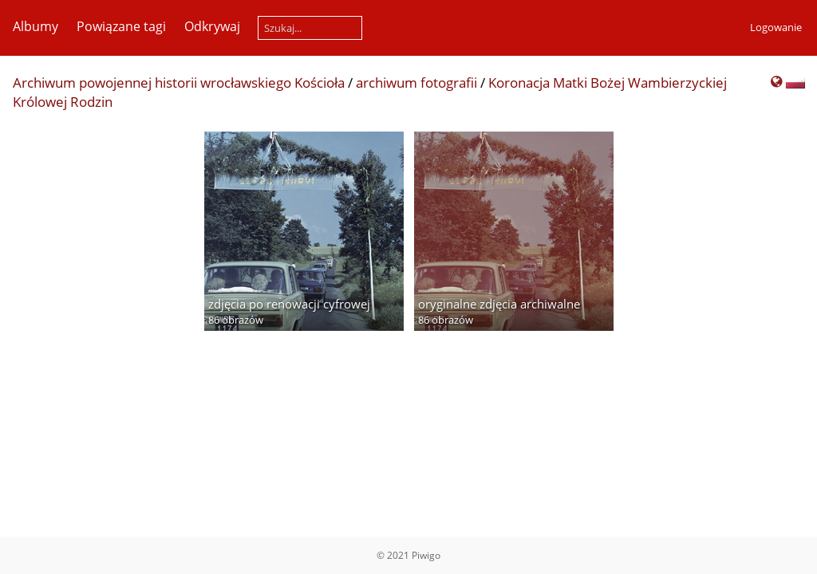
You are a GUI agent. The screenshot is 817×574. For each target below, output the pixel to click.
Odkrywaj (212, 26)
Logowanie (776, 27)
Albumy (35, 26)
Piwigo (426, 555)
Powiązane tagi (121, 26)
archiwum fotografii (416, 82)
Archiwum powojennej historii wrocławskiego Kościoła (179, 82)
